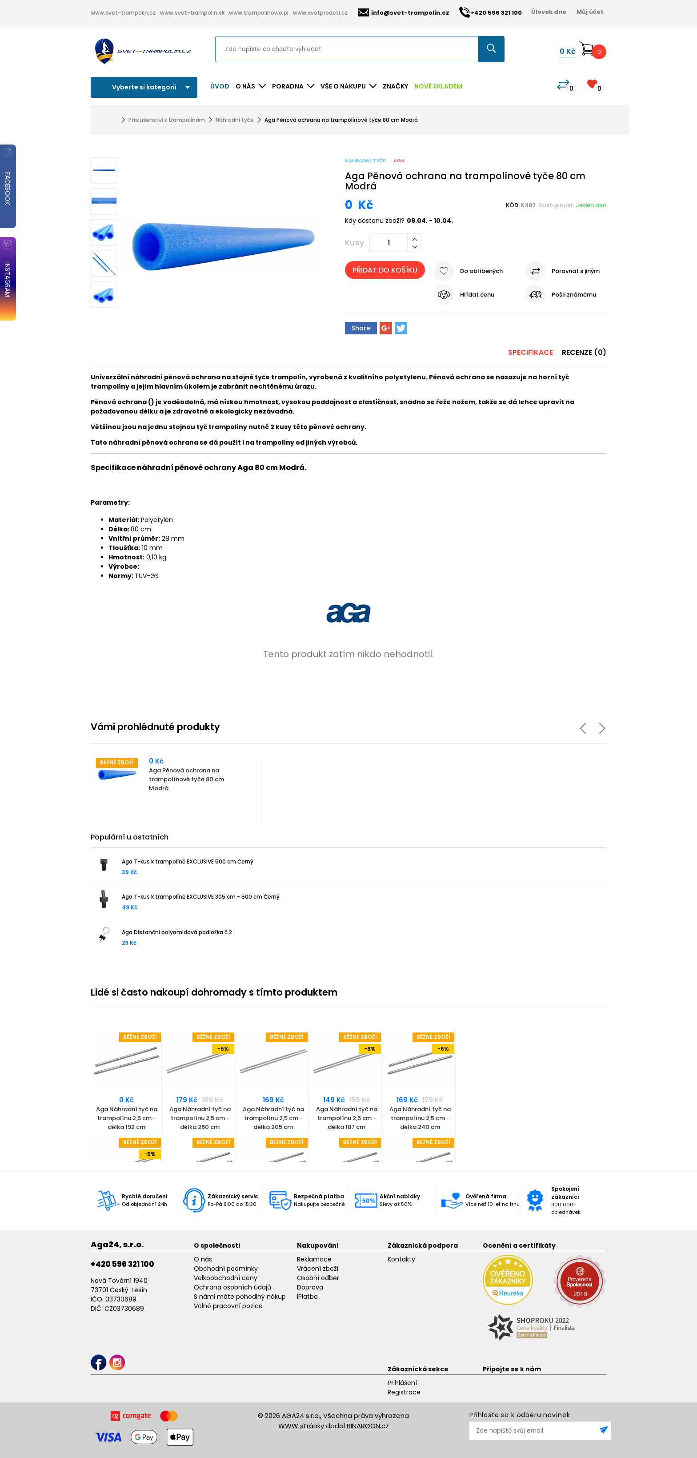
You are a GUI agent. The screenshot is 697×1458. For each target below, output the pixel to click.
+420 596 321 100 (122, 1264)
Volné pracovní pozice (228, 1305)
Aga (399, 160)
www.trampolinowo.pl (258, 12)
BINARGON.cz (368, 1425)
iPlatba (307, 1296)
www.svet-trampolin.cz (123, 12)
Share (361, 328)
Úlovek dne (548, 12)
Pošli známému (574, 294)
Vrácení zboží (317, 1268)
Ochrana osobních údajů (232, 1287)
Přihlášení (402, 1382)
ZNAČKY (395, 86)
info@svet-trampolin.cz (403, 13)
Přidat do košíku (385, 270)
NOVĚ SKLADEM (438, 86)
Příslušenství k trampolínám (166, 120)
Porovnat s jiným (576, 271)
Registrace (404, 1392)
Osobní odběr (318, 1277)
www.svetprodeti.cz (320, 12)
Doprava (310, 1287)
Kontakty (401, 1259)
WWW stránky (301, 1425)
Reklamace (314, 1259)
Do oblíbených (481, 271)
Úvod (219, 86)
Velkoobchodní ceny (225, 1277)
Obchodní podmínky (226, 1268)
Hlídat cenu (477, 294)
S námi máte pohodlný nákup (240, 1296)
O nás (203, 1259)
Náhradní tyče (235, 120)
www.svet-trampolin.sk (192, 12)
